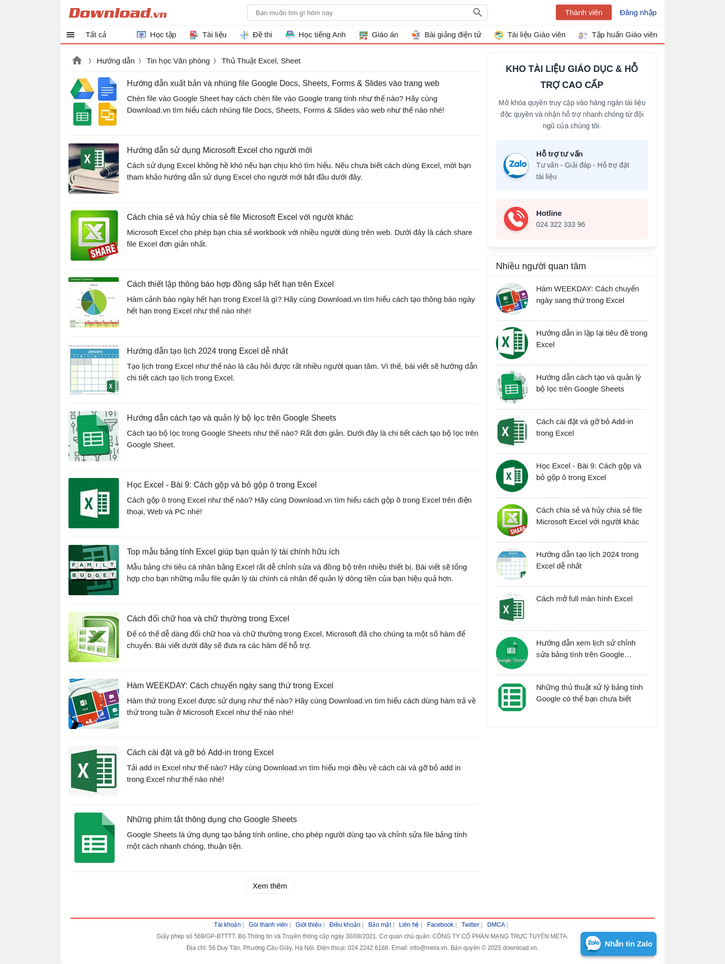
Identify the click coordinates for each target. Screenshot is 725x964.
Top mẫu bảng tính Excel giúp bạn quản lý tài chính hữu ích (233, 551)
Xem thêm (270, 885)
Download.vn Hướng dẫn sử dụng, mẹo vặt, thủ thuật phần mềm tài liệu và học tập (117, 12)
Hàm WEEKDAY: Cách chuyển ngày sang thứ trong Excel (230, 685)
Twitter (470, 924)
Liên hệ (409, 924)
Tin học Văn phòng (178, 60)
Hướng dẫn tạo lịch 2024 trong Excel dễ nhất (207, 351)
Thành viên (583, 12)
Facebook (440, 924)
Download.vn (77, 61)
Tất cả (96, 34)
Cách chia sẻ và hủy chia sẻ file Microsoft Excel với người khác (240, 217)
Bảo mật (379, 924)
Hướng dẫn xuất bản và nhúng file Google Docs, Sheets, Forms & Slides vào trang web (283, 83)
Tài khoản (227, 924)
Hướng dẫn (115, 60)
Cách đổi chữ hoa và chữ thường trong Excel (208, 618)
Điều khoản (344, 924)
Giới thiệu (308, 924)
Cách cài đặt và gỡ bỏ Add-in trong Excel (200, 752)
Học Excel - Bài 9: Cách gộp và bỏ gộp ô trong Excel (222, 484)
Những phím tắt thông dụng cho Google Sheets (212, 819)
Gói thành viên (268, 924)
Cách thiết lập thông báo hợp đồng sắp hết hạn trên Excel (230, 284)
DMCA (496, 924)
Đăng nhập (638, 12)
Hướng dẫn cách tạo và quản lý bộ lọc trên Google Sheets (231, 418)
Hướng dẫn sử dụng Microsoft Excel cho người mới (219, 150)
